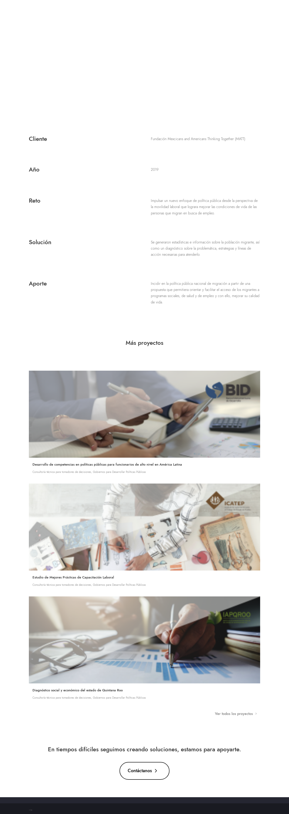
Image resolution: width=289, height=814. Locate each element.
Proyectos (203, 11)
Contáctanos (140, 770)
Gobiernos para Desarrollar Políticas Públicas (119, 472)
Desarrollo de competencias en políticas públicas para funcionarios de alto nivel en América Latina (107, 464)
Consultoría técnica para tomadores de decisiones (61, 472)
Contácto (251, 11)
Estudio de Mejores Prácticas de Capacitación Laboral (73, 577)
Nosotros (228, 11)
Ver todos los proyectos (234, 713)
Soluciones (177, 11)
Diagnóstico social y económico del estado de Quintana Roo (77, 690)
